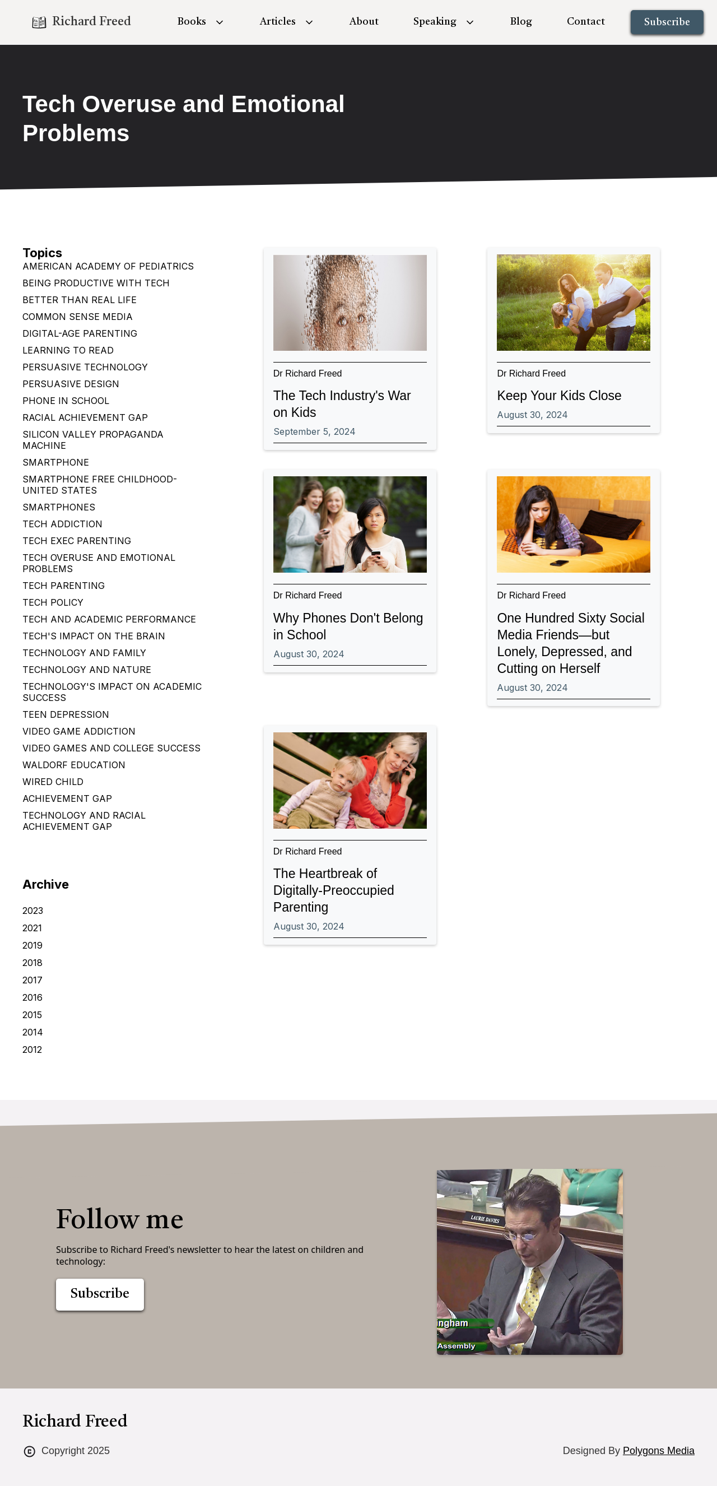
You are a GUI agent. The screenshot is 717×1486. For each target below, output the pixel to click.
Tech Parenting (63, 585)
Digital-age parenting (79, 333)
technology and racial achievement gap (84, 821)
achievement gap (67, 798)
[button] (201, 22)
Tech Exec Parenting (76, 540)
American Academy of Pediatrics (108, 266)
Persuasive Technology (85, 367)
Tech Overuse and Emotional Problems (98, 563)
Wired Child (52, 781)
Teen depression (65, 714)
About (364, 22)
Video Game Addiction (79, 731)
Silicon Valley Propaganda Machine (93, 440)
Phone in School (65, 400)
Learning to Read (68, 350)
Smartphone (55, 462)
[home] (80, 22)
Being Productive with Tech (96, 283)
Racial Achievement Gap (85, 417)
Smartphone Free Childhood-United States (99, 484)
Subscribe (667, 22)
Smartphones (58, 507)
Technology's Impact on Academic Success (112, 692)
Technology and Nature (86, 669)
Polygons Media (659, 1450)
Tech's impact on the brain (93, 636)
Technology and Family (84, 652)
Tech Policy (52, 602)
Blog (521, 22)
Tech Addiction (62, 524)
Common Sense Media (77, 316)
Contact (586, 22)
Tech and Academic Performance (109, 619)
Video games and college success (111, 748)
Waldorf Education (73, 764)
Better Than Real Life (79, 299)
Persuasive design (70, 383)
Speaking (435, 22)
